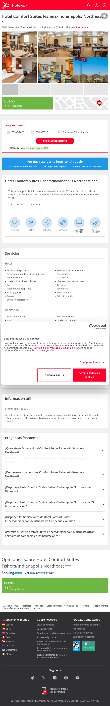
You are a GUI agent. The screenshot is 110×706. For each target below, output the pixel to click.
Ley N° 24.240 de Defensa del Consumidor (51, 642)
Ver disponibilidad (55, 141)
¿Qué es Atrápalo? (46, 624)
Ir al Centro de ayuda (83, 632)
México (9, 653)
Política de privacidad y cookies (53, 347)
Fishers (85, 605)
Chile (8, 628)
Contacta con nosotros (84, 637)
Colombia (10, 633)
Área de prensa (44, 628)
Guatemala (11, 649)
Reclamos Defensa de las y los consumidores (52, 649)
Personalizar (54, 375)
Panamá (10, 641)
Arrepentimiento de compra (86, 624)
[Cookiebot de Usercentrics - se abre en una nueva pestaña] (91, 326)
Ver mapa (82, 27)
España (9, 624)
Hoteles (27, 605)
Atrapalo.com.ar (11, 605)
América (39, 605)
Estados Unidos (54, 605)
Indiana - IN (72, 605)
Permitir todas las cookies (89, 374)
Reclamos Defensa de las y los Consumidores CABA (52, 656)
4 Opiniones (16, 105)
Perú (8, 637)
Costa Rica (11, 645)
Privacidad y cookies (47, 637)
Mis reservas (79, 628)
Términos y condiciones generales (54, 633)
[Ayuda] (97, 5)
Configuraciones (90, 362)
